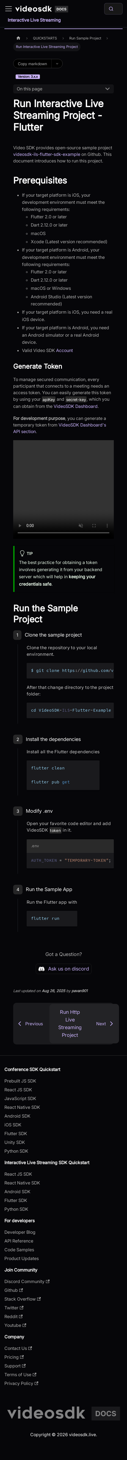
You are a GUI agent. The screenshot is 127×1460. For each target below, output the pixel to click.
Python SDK (16, 1151)
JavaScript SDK (20, 1098)
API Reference (18, 1241)
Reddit (13, 1316)
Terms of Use (20, 1374)
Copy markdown (32, 63)
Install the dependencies (53, 739)
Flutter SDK (15, 1133)
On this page (29, 88)
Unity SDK (14, 1142)
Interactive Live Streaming (34, 20)
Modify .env (39, 811)
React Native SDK (22, 1107)
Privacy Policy (21, 1383)
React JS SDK (18, 1089)
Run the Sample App (49, 889)
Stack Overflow (22, 1299)
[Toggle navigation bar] (8, 9)
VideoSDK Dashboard (76, 406)
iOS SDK (12, 1124)
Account (64, 350)
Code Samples (19, 1249)
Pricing (14, 1357)
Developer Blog (19, 1232)
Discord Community (26, 1281)
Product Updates (21, 1258)
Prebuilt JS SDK (20, 1081)
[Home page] (18, 38)
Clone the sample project (53, 635)
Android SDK (17, 1116)
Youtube (15, 1325)
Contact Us (18, 1348)
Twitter (13, 1307)
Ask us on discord (63, 969)
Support (15, 1366)
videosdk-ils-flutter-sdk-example (46, 154)
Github (13, 1290)
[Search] (113, 9)
